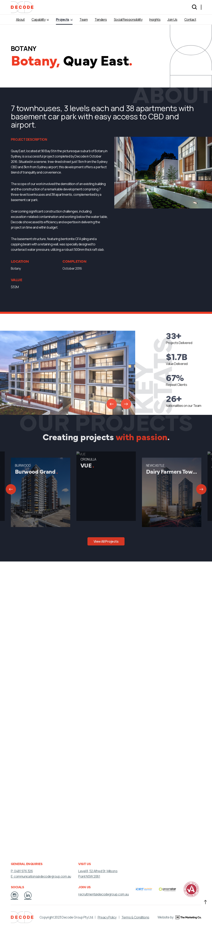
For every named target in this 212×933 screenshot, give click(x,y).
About (20, 19)
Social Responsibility (128, 19)
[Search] (194, 7)
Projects (62, 19)
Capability (38, 19)
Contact (190, 19)
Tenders (101, 19)
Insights (154, 19)
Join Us (172, 19)
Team (83, 19)
